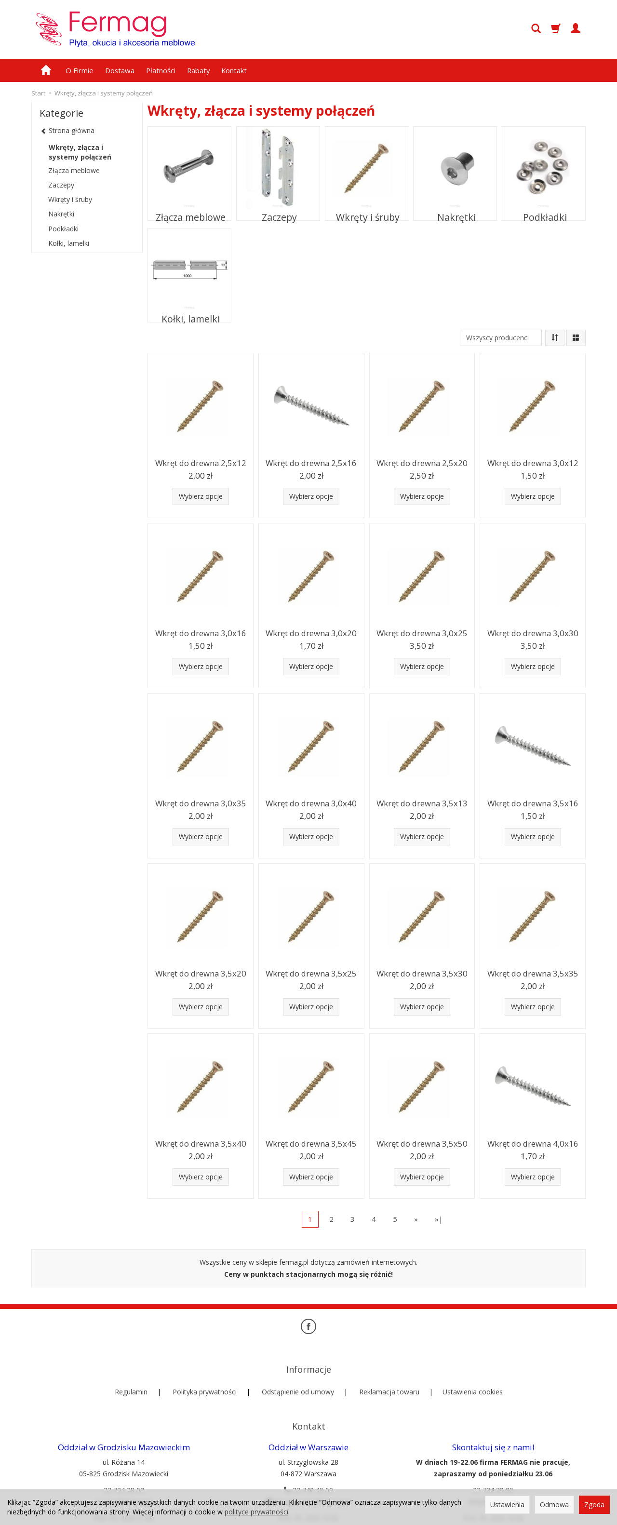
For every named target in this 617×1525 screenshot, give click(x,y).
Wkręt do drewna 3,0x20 (311, 632)
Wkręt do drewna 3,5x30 (422, 972)
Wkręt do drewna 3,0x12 (533, 462)
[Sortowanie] (554, 338)
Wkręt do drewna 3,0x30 (533, 632)
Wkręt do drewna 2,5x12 (200, 462)
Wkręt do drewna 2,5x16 (311, 462)
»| (439, 1219)
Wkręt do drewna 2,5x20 (422, 462)
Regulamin (131, 1374)
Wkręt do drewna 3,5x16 (533, 802)
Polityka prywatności (205, 1374)
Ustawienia (507, 1504)
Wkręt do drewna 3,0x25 (422, 632)
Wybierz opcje (201, 496)
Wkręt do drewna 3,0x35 (200, 802)
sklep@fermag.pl (493, 1468)
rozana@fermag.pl (123, 1468)
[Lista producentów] (501, 338)
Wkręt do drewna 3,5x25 (311, 972)
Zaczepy (278, 210)
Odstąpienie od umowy (298, 1374)
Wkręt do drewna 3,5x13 (422, 802)
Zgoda (594, 1504)
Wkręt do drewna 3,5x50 (422, 1142)
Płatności (160, 70)
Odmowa (554, 1504)
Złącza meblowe (189, 210)
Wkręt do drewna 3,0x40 (311, 802)
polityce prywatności (256, 1511)
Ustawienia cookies (473, 1374)
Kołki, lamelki (189, 312)
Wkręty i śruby (367, 210)
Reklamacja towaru (389, 1374)
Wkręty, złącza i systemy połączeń (80, 152)
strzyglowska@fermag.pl (308, 1468)
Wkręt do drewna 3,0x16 (200, 632)
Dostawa (119, 70)
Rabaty (198, 70)
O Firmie (80, 70)
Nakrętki (455, 210)
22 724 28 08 (124, 1456)
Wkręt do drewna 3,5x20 (200, 972)
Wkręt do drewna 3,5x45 (311, 1142)
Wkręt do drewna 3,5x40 (200, 1142)
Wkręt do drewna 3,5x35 (533, 972)
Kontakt (234, 70)
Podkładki (544, 210)
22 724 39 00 (493, 1456)
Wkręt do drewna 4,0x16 (533, 1142)
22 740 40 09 (308, 1456)
